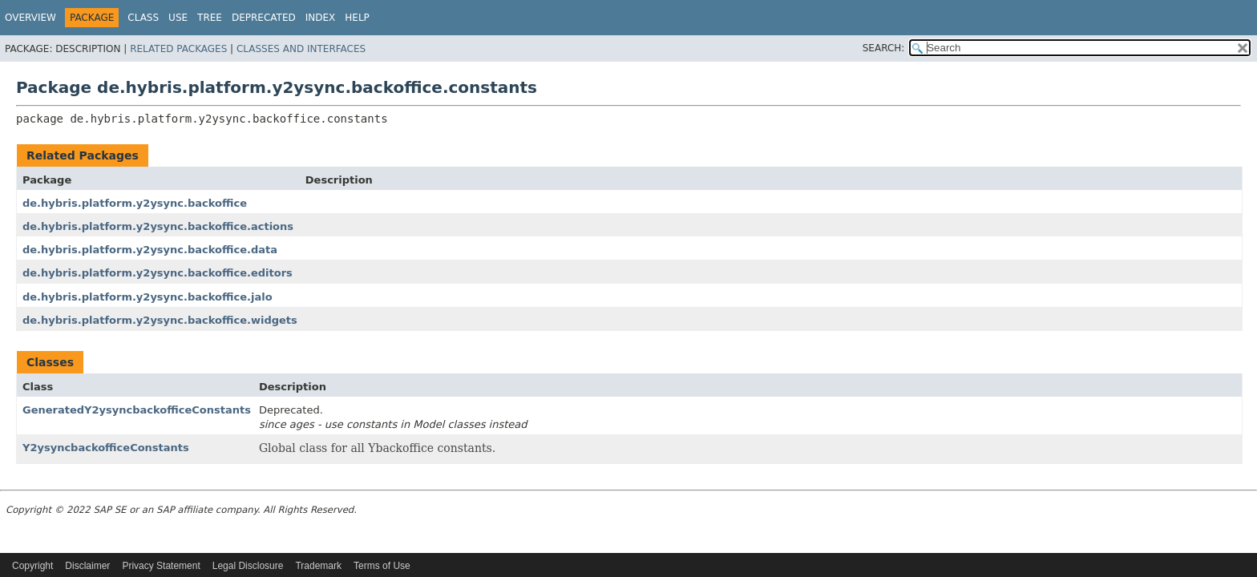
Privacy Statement (161, 565)
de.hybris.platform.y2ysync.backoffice (134, 203)
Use (178, 17)
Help (357, 17)
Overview (30, 17)
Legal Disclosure (248, 565)
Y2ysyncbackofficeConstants (105, 448)
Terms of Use (382, 565)
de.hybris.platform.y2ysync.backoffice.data (149, 250)
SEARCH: (884, 48)
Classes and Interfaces (301, 48)
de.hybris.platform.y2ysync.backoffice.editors (157, 273)
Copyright (32, 565)
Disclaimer (87, 565)
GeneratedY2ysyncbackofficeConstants (136, 410)
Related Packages (178, 48)
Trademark (318, 565)
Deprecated (264, 17)
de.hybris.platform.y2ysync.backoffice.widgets (159, 320)
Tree (209, 17)
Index (320, 17)
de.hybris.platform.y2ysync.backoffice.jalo (147, 297)
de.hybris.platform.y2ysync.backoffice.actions (157, 226)
